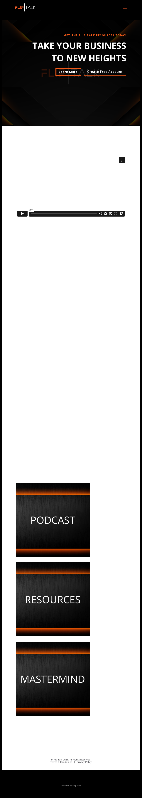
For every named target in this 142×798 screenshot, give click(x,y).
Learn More (68, 72)
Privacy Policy (84, 762)
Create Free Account (105, 72)
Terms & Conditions (61, 762)
